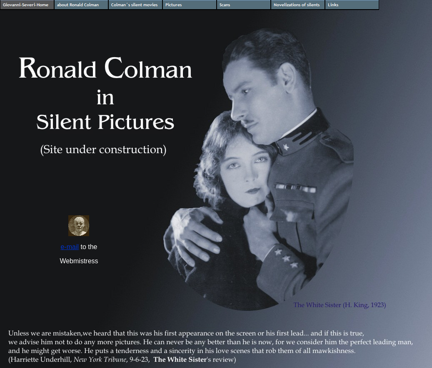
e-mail (69, 246)
